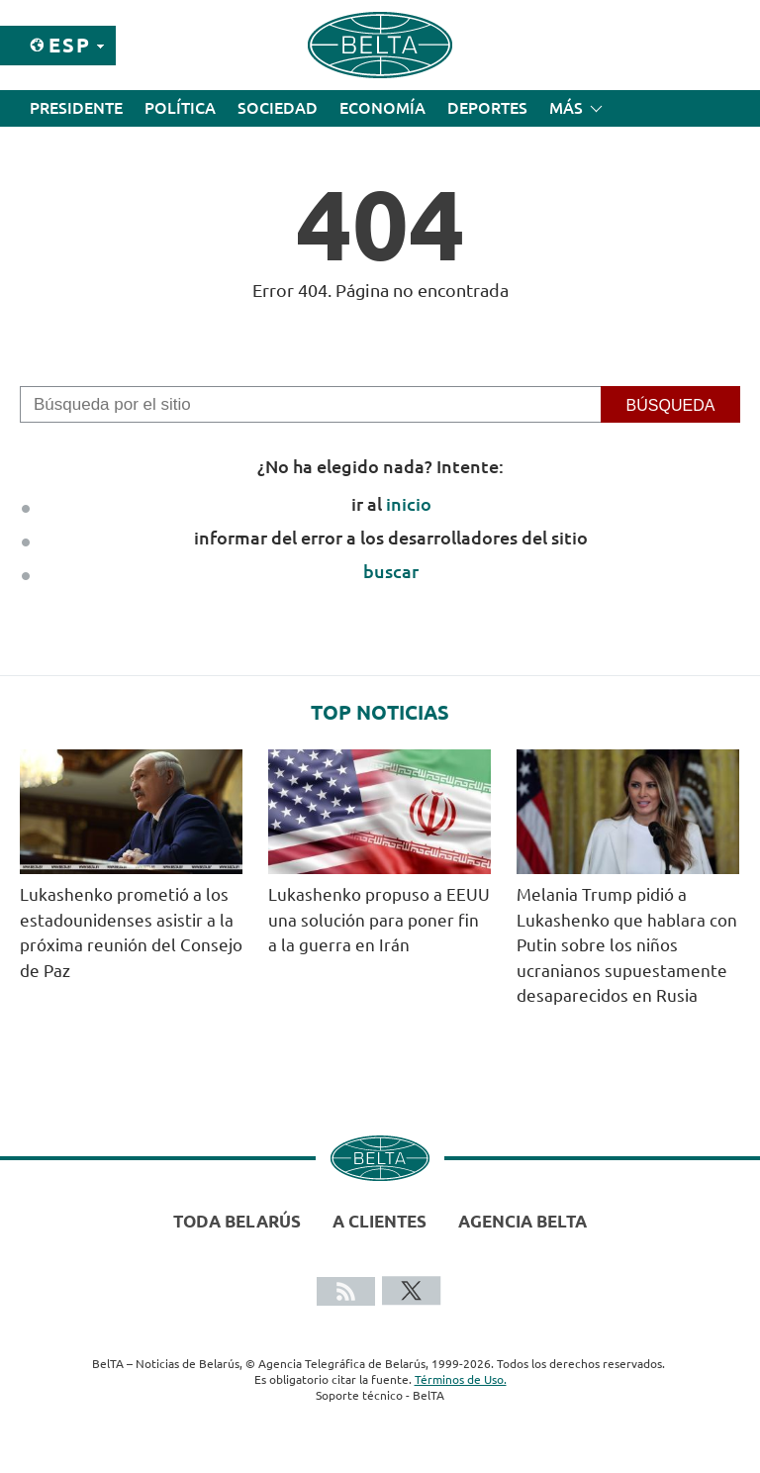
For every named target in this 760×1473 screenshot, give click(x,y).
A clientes (379, 1221)
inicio (408, 504)
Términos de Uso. (461, 1379)
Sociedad (278, 108)
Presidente (76, 108)
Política (180, 108)
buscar (391, 571)
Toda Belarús (237, 1221)
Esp (69, 45)
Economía (382, 108)
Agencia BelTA (522, 1221)
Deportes (487, 108)
